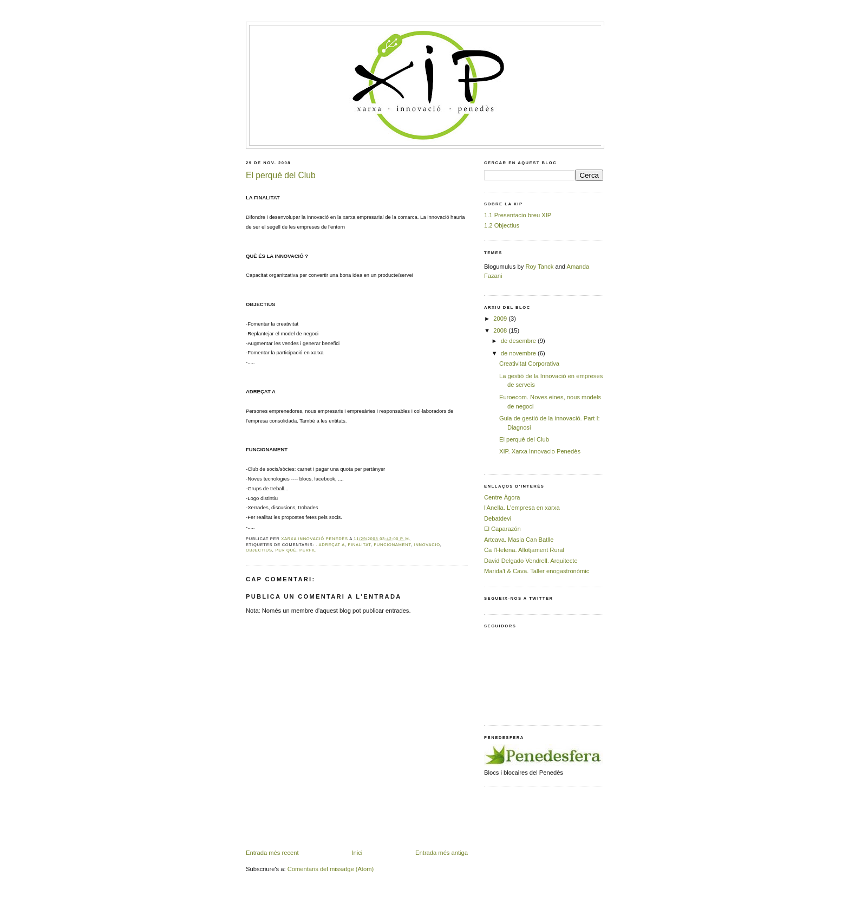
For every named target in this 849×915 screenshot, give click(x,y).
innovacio (427, 544)
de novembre (519, 353)
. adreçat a (330, 544)
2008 (500, 330)
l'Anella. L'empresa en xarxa (522, 507)
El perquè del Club (524, 439)
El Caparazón (502, 528)
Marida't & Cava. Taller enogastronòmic (536, 571)
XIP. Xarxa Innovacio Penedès (539, 451)
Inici (356, 852)
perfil (307, 550)
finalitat (359, 544)
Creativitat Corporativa (529, 363)
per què (285, 550)
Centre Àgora (502, 497)
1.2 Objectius (501, 225)
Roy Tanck (539, 266)
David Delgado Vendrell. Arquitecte (531, 560)
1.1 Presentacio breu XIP (517, 215)
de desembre (519, 341)
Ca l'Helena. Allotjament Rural (524, 550)
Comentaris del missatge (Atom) (331, 869)
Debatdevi (497, 518)
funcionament (392, 544)
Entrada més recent (272, 852)
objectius (259, 550)
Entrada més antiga (441, 852)
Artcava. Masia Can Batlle (519, 539)
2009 (500, 318)
